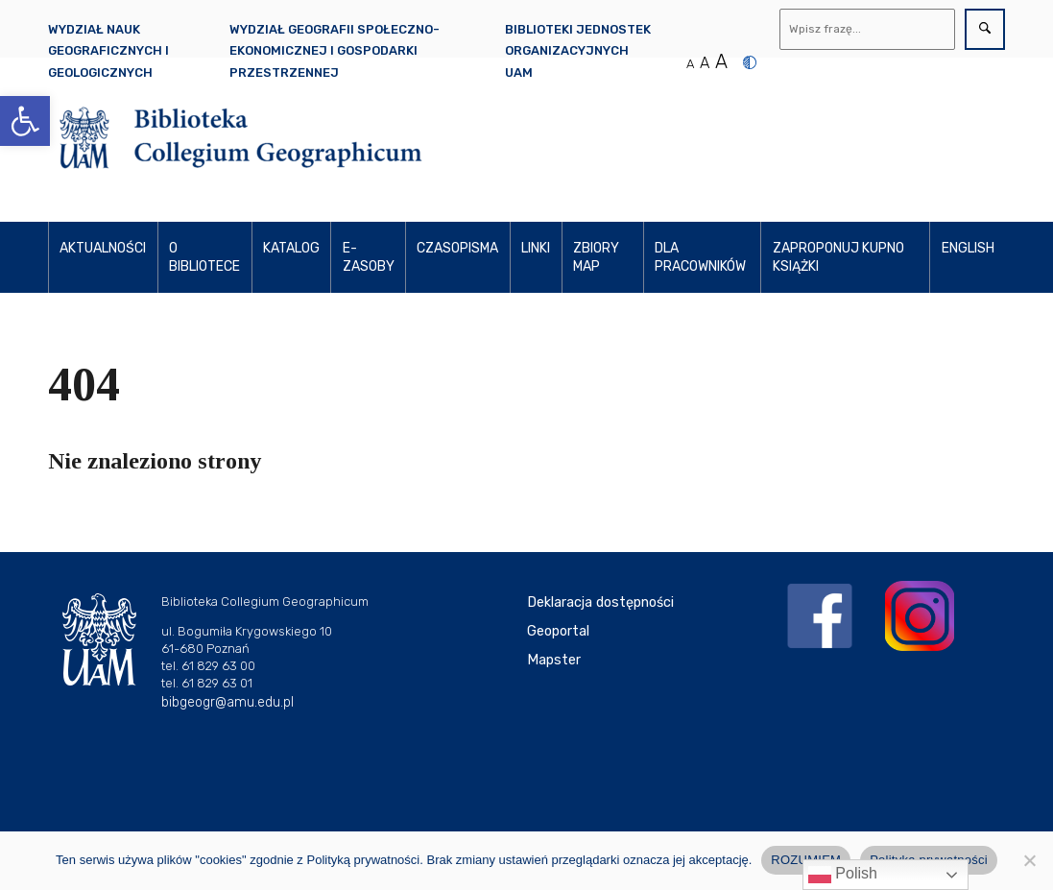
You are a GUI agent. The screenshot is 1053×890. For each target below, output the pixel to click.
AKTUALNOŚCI (103, 248)
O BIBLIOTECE (204, 258)
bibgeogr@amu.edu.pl (227, 702)
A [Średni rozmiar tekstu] (704, 63)
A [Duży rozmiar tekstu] (721, 61)
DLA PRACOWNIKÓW (700, 258)
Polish (842, 874)
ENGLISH (968, 248)
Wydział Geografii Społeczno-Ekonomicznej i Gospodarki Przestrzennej (334, 51)
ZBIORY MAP (596, 258)
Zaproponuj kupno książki (838, 258)
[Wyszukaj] (867, 29)
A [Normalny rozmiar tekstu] (690, 64)
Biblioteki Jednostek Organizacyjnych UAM (578, 51)
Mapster (554, 660)
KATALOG (291, 248)
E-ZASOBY (369, 258)
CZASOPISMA (457, 248)
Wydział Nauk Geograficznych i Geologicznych (108, 51)
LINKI (535, 248)
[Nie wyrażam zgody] (1029, 860)
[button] (25, 121)
